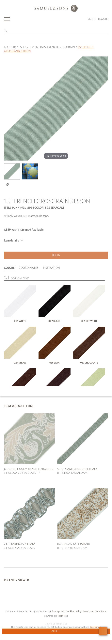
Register (103, 19)
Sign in (92, 19)
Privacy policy (57, 611)
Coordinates (29, 267)
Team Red (62, 616)
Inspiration (51, 267)
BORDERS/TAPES (15, 47)
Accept (56, 631)
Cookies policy (73, 611)
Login (56, 255)
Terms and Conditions (94, 611)
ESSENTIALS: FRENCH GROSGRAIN (52, 47)
